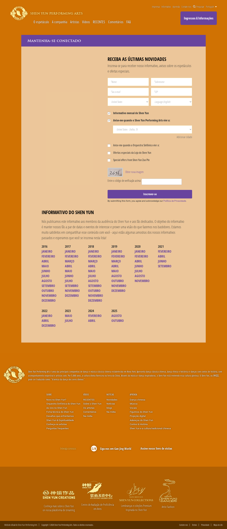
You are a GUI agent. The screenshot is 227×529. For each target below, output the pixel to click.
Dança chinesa (137, 399)
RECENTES (99, 21)
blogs (109, 407)
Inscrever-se (150, 194)
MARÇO (69, 261)
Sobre (49, 394)
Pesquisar (198, 6)
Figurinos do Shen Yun (141, 411)
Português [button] (211, 6)
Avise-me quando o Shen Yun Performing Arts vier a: (139, 120)
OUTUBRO (48, 290)
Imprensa (156, 6)
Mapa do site (218, 525)
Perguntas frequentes (57, 428)
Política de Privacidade (174, 200)
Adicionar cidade (184, 137)
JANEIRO (47, 251)
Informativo (166, 6)
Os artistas (89, 407)
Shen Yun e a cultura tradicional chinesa (150, 428)
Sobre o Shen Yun (92, 403)
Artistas (74, 21)
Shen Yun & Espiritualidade (60, 420)
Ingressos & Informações (198, 18)
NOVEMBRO (49, 295)
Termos (194, 525)
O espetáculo (41, 21)
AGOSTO (47, 281)
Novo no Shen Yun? (56, 399)
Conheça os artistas (56, 424)
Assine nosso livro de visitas (156, 448)
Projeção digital (138, 416)
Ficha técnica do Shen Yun (60, 411)
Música (133, 403)
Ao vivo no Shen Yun (56, 407)
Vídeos (86, 21)
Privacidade (205, 525)
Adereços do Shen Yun (141, 420)
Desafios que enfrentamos (60, 416)
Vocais (133, 407)
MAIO (45, 266)
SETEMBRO (48, 285)
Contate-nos (186, 6)
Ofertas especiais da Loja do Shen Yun (129, 152)
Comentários (115, 21)
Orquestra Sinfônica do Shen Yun (63, 403)
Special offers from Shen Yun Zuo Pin (129, 160)
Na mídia (87, 416)
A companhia (59, 21)
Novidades (112, 399)
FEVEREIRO (48, 256)
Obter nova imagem (134, 172)
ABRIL (45, 261)
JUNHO (46, 271)
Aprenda (176, 6)
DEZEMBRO (49, 300)
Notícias (110, 394)
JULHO (45, 276)
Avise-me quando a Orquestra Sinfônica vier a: (134, 145)
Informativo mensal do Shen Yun (128, 113)
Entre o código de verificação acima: (124, 180)
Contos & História (139, 424)
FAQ (128, 21)
